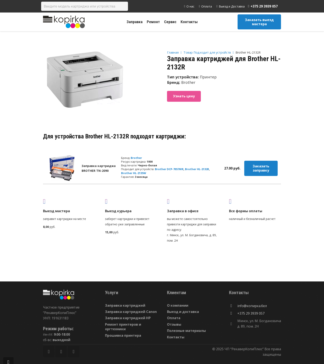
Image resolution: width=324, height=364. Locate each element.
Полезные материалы (186, 330)
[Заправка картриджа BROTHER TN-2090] (62, 168)
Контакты (175, 337)
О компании (177, 305)
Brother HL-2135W (133, 173)
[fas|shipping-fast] (131, 201)
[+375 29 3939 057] (233, 313)
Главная (173, 52)
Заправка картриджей (125, 305)
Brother (136, 158)
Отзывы (174, 324)
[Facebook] (48, 351)
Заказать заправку (261, 168)
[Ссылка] (64, 22)
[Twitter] (61, 351)
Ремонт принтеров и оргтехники (123, 326)
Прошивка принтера (123, 335)
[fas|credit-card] (255, 201)
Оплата (173, 318)
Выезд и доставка (183, 311)
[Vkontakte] (73, 351)
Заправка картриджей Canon (131, 311)
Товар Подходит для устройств (207, 52)
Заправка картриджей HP (128, 318)
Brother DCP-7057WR (169, 169)
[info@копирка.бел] (233, 306)
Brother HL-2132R (197, 169)
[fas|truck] (69, 201)
